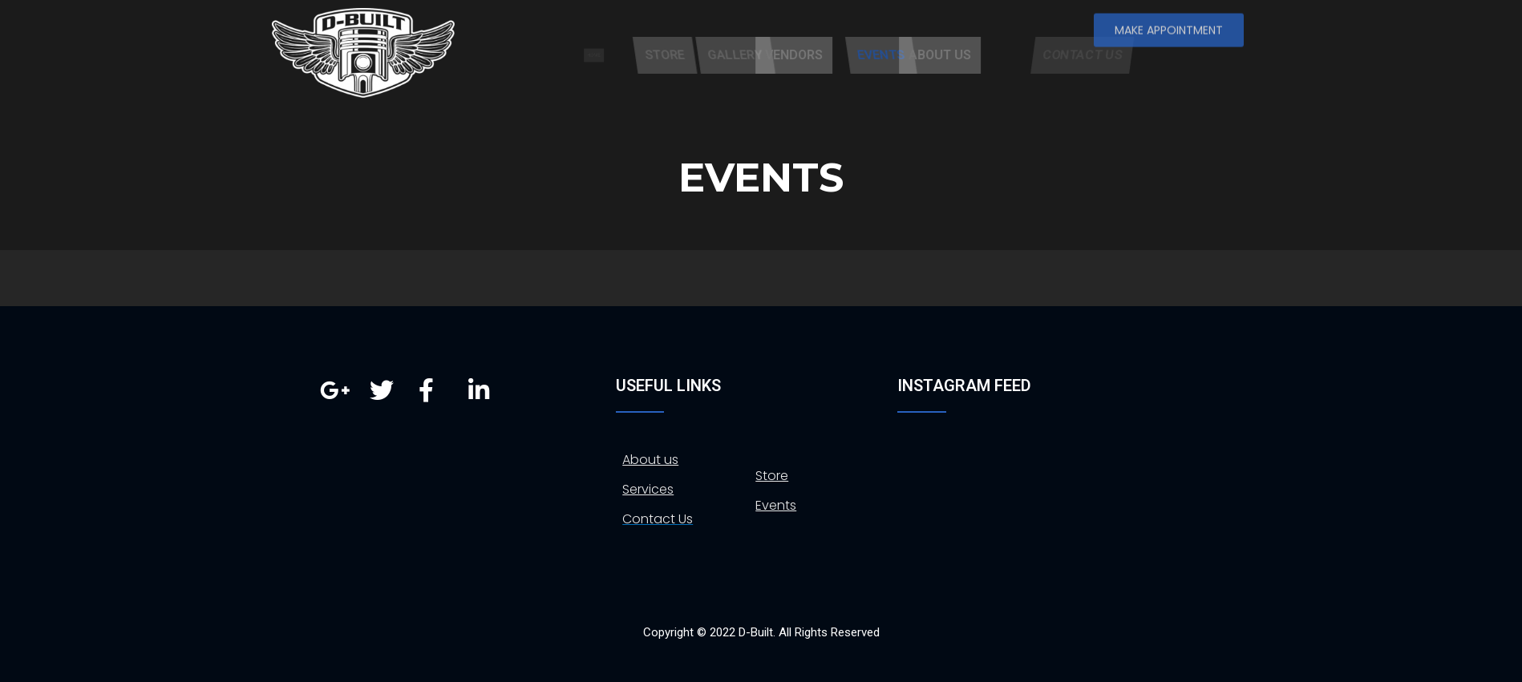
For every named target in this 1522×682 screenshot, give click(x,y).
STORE (733, 55)
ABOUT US (996, 55)
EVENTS (951, 55)
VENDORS (850, 55)
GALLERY (807, 55)
